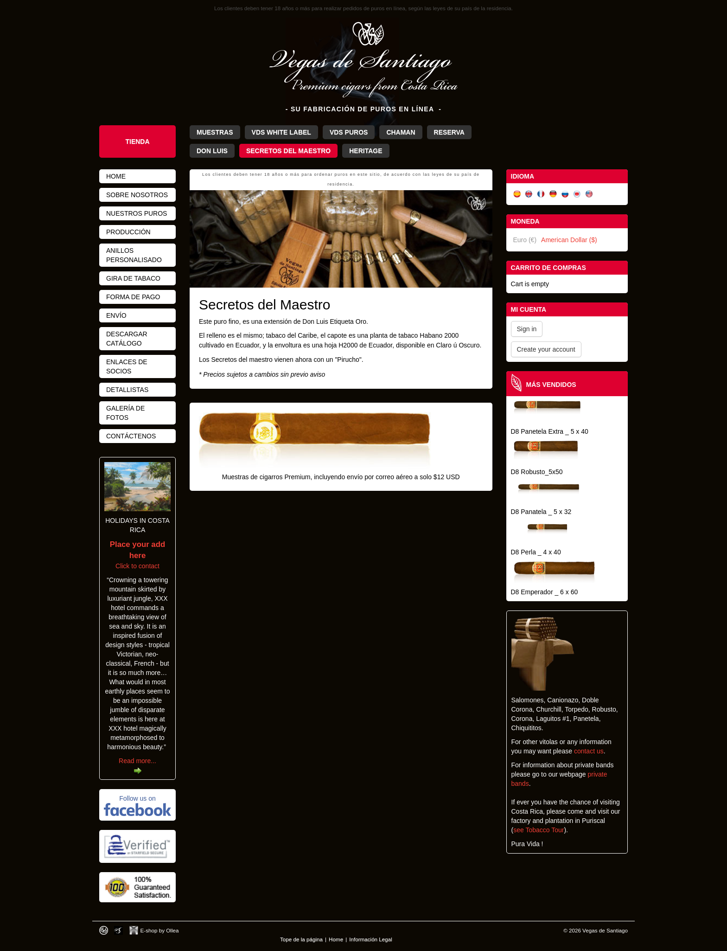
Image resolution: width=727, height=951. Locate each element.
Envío (116, 315)
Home (116, 176)
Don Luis (212, 150)
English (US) (589, 194)
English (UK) (529, 194)
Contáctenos (131, 436)
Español (517, 194)
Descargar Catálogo (126, 338)
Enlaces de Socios (126, 366)
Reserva (449, 132)
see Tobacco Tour (538, 830)
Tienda (137, 141)
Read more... (137, 761)
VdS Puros (349, 132)
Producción (128, 232)
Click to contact (137, 555)
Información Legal (370, 939)
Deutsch (553, 194)
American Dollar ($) (569, 240)
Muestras (215, 132)
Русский (565, 194)
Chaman (400, 132)
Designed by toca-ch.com (103, 930)
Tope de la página (301, 939)
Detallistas (127, 389)
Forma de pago (133, 297)
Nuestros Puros (136, 213)
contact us (589, 751)
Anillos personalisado (134, 255)
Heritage (365, 150)
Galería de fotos (125, 413)
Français (541, 194)
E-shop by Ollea (159, 930)
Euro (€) (525, 240)
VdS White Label (281, 132)
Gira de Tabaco (133, 278)
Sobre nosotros (137, 195)
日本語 (577, 194)
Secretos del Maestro (288, 150)
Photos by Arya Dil (118, 930)
